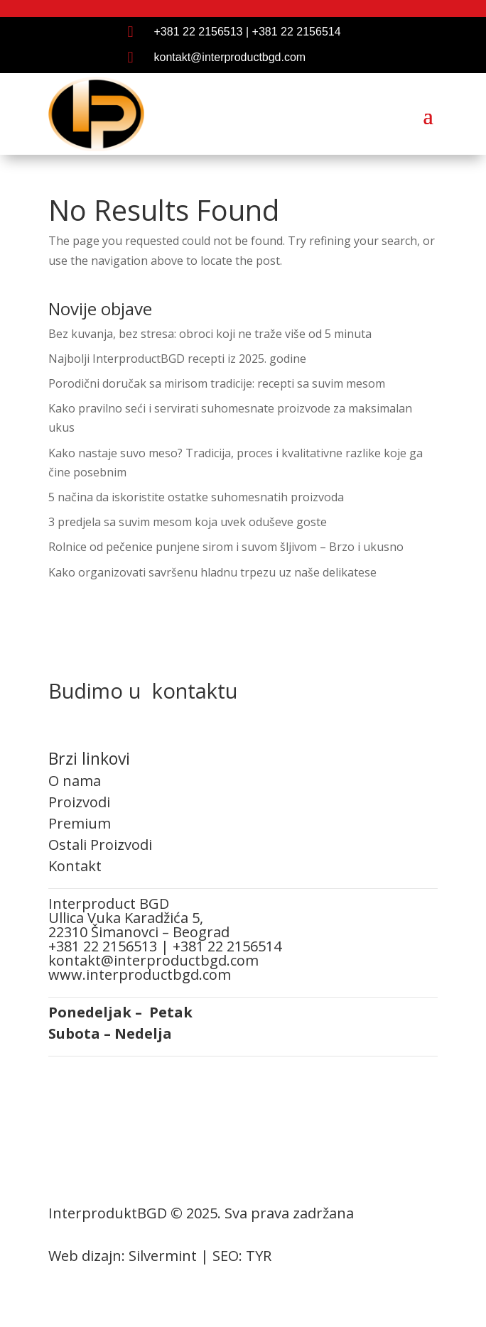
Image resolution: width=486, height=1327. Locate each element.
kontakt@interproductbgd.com (230, 57)
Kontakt (75, 865)
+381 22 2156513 (198, 32)
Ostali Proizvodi (100, 844)
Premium (79, 823)
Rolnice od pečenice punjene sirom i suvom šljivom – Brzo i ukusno (226, 547)
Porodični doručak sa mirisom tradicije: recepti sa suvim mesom (216, 383)
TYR (258, 1255)
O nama (74, 780)
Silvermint (163, 1255)
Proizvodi (79, 802)
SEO (225, 1255)
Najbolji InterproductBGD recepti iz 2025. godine (177, 358)
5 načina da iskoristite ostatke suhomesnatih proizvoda (196, 497)
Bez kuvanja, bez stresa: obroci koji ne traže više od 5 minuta (210, 334)
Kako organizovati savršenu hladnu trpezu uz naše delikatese (212, 572)
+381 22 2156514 (296, 32)
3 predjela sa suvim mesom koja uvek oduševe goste (187, 522)
